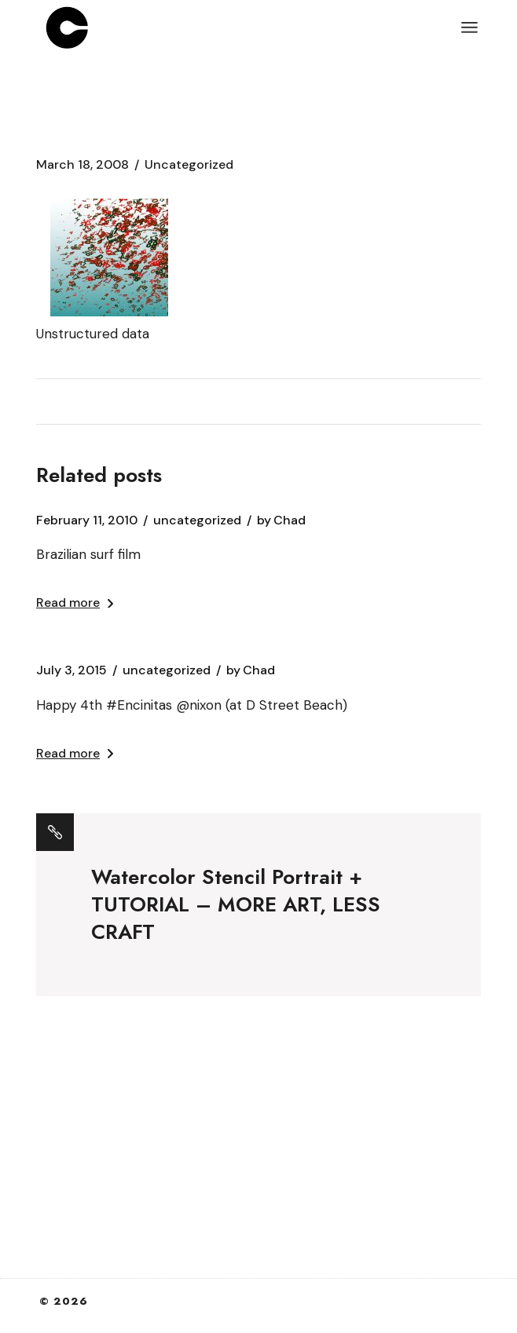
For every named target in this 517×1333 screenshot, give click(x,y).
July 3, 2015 (71, 670)
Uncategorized (189, 165)
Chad (281, 520)
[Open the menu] (469, 27)
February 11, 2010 (87, 520)
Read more (74, 602)
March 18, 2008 (82, 165)
